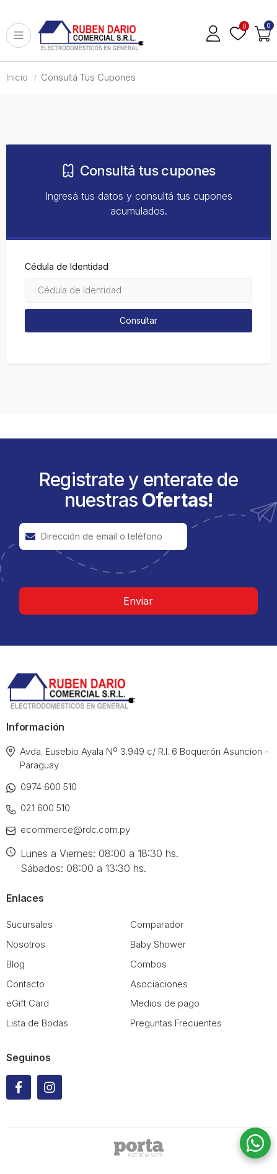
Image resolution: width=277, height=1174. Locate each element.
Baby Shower (158, 944)
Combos (148, 964)
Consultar (138, 320)
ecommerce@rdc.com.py (68, 829)
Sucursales (29, 924)
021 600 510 (38, 808)
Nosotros (25, 944)
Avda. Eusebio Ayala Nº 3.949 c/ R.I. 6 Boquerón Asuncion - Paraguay (137, 758)
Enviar (138, 601)
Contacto (25, 984)
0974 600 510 (41, 787)
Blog (15, 964)
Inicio (17, 77)
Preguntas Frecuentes (176, 1023)
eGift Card (27, 1003)
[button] (263, 35)
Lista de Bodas (37, 1023)
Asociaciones (159, 984)
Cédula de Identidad (66, 266)
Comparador (156, 924)
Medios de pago (165, 1003)
